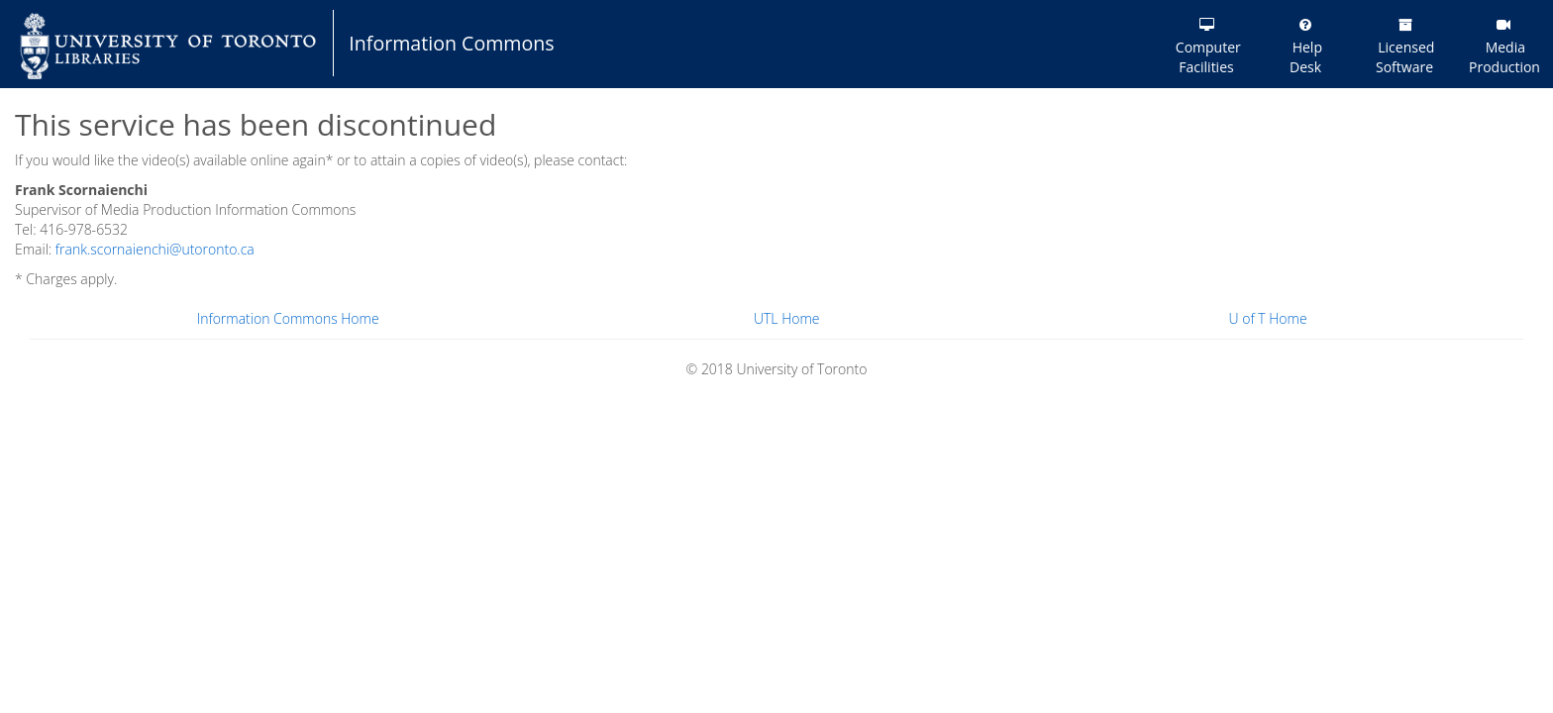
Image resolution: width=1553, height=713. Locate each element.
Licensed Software (1405, 47)
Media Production (1504, 47)
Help (1305, 47)
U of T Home (1268, 318)
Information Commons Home (288, 318)
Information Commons (451, 43)
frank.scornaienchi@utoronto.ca (155, 249)
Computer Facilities (1206, 47)
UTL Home (787, 318)
